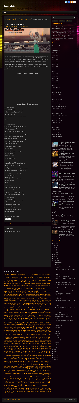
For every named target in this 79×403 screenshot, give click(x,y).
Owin (32, 364)
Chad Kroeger (43, 292)
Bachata (31, 2)
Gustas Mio (16, 321)
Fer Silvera (35, 315)
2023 (55, 250)
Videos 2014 (55, 64)
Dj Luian (48, 304)
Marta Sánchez (42, 351)
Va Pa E (33, 386)
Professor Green (48, 369)
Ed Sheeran (48, 306)
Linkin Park (42, 340)
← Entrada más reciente (10, 223)
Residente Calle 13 (43, 370)
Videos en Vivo (55, 139)
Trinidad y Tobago (47, 385)
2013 (55, 353)
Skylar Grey (22, 378)
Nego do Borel (39, 359)
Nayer (32, 359)
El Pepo (23, 309)
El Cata (32, 307)
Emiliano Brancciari (19, 312)
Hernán (23, 322)
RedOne (29, 370)
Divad (37, 304)
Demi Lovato (24, 303)
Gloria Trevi (23, 319)
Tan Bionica (37, 381)
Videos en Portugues (57, 136)
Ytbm (50, 391)
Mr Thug (35, 358)
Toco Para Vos (12, 385)
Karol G (46, 331)
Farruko (9, 315)
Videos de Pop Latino (57, 113)
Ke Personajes (20, 333)
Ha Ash (42, 321)
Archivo (69, 20)
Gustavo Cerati (21, 321)
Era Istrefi (39, 312)
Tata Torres (46, 381)
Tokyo (18, 385)
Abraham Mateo (47, 274)
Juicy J (35, 330)
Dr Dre (16, 306)
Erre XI (42, 312)
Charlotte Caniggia (18, 294)
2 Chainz (16, 274)
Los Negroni (10, 343)
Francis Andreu (14, 316)
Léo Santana (33, 345)
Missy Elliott (8, 358)
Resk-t (49, 370)
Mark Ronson (18, 351)
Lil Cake (26, 340)
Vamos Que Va (21, 388)
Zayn (6, 392)
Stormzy (13, 381)
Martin (47, 351)
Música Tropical (56, 45)
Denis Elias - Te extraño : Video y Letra (64, 320)
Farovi (6, 315)
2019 (55, 258)
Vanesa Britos (28, 388)
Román (29, 373)
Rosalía (36, 373)
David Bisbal (33, 301)
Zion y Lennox (10, 392)
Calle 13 (33, 289)
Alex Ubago (40, 277)
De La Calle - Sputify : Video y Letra (63, 282)
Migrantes (14, 357)
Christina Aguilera (34, 295)
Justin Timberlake (20, 331)
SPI (47, 373)
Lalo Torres (22, 338)
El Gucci (48, 307)
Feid (22, 315)
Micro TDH (8, 357)
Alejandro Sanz (19, 277)
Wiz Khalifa (21, 391)
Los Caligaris (35, 341)
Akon (46, 276)
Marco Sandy (8, 349)
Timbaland (42, 384)
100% (5, 274)
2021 (55, 254)
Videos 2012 (55, 59)
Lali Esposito (11, 338)
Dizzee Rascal (41, 304)
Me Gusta (6, 355)
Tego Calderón (8, 382)
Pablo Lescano (14, 366)
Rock (40, 2)
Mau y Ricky (26, 354)
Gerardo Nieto (31, 318)
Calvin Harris (48, 289)
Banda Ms (14, 285)
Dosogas (13, 306)
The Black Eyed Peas (29, 382)
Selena (5, 376)
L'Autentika (30, 334)
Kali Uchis (26, 331)
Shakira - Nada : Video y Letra (62, 314)
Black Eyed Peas (24, 287)
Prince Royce (41, 369)
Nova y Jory (30, 362)
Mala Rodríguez (38, 346)
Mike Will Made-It (26, 357)
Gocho (27, 319)
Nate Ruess (21, 359)
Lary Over (29, 338)
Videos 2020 (55, 78)
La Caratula (49, 334)
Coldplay (33, 297)
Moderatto (15, 358)
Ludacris (9, 345)
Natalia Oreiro (10, 359)
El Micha (9, 309)
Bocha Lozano (46, 287)
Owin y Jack (36, 364)
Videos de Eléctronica (57, 99)
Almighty (40, 279)
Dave (29, 301)
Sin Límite (11, 378)
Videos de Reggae (56, 118)
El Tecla (12, 311)
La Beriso (45, 334)
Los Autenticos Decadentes (17, 341)
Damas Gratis (33, 300)
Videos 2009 (55, 52)
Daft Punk (17, 300)
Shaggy (26, 376)
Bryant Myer (35, 288)
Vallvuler (17, 388)
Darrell (26, 301)
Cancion (13, 18)
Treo (43, 385)
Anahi (33, 280)
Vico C (10, 389)
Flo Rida (9, 316)
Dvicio (33, 306)
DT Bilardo (48, 298)
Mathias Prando (14, 354)
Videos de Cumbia (56, 97)
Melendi (10, 355)
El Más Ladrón (14, 309)
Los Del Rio (47, 341)
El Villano (31, 311)
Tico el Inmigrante (33, 384)
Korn (16, 334)
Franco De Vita (20, 316)
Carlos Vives (14, 292)
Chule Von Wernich (47, 295)
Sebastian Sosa (32, 375)
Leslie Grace (17, 340)
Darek (24, 301)
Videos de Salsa (56, 125)
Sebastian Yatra (46, 375)
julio (56, 329)
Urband (26, 386)
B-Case (18, 283)
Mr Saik (32, 358)
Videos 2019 (55, 76)
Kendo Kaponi (30, 333)
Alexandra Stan (6, 279)
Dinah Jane (34, 304)
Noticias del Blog (56, 48)
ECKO (44, 306)
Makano (33, 346)
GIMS (50, 316)
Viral (27, 389)
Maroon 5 (36, 351)
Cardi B (40, 291)
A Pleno (22, 274)
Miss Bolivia (46, 357)
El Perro (27, 309)
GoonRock (38, 319)
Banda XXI (26, 285)
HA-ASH (39, 321)
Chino (34, 294)
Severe (23, 376)
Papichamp (26, 366)
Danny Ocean (15, 301)
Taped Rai (42, 381)
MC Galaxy (40, 345)
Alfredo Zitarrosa (24, 279)
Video (16, 19)
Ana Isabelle (25, 280)
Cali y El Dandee (27, 289)
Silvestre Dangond (41, 376)
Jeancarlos (25, 325)
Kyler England (19, 334)
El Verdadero (19, 311)
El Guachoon (43, 307)
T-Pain (17, 381)
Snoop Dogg (27, 378)
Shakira (31, 377)
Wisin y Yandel (14, 391)
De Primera (14, 303)
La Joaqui (23, 335)
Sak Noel (49, 373)
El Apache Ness (14, 307)
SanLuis (14, 375)
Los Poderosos (24, 343)
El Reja (43, 309)
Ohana (33, 362)
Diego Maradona (20, 304)
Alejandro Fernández (11, 277)
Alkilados (36, 279)
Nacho (46, 358)
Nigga (44, 361)
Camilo (22, 291)
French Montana (38, 316)
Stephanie (49, 379)
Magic (6, 346)
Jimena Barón (26, 327)
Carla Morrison (45, 291)
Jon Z (12, 328)
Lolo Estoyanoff (7, 341)
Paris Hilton (41, 366)
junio (56, 331)
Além (48, 279)
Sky (19, 378)
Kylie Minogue (25, 334)
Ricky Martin (29, 372)
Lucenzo (49, 343)
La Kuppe (34, 335)
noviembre (57, 264)
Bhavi (13, 287)
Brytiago (45, 288)
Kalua (29, 331)
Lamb (25, 338)
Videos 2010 (55, 55)
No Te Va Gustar (12, 363)
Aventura (45, 281)
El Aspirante (20, 307)
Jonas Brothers (16, 328)
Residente (36, 370)
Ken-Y (26, 333)
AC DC (28, 274)
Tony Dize (27, 385)
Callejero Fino (38, 289)
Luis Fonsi (25, 345)
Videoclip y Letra (8, 5)
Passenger (49, 366)
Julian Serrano (39, 330)
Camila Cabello (17, 291)
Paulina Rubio (18, 367)
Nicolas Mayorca (34, 361)
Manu (27, 348)
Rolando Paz (11, 373)
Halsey (45, 321)
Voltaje (29, 389)
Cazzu (28, 292)
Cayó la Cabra (24, 292)
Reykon (5, 372)
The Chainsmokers (37, 382)
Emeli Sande (6, 312)
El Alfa (10, 307)
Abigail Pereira (41, 274)
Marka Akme (24, 351)
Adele (10, 276)
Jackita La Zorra (33, 324)
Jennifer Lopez (31, 326)
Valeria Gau (11, 388)
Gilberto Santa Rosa (10, 319)
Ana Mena (29, 280)
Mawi (30, 354)
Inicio (5, 12)
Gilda (15, 319)
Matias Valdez (20, 354)
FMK (27, 313)
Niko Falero (48, 361)
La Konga (29, 335)
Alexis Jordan (12, 279)
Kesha (39, 333)
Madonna (46, 345)
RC (11, 370)
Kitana (14, 334)
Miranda (42, 357)
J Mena (28, 324)
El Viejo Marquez (25, 311)
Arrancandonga (32, 281)
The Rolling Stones (21, 384)
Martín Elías (48, 352)
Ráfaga (45, 373)
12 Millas (7, 274)
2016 (55, 347)
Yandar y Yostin (33, 391)
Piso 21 (24, 369)
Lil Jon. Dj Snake (31, 340)
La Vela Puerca (45, 337)
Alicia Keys (30, 279)
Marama (37, 348)
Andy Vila (41, 280)
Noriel (26, 362)
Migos (11, 357)
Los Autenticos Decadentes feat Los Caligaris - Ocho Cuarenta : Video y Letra (67, 184)
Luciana (37, 18)
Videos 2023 (55, 85)
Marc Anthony (44, 348)
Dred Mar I (26, 306)
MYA (43, 345)
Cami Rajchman (7, 291)
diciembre (57, 262)
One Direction (47, 362)
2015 (55, 349)
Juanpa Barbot (29, 330)
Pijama (7, 369)
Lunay (29, 345)
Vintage (24, 389)
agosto (56, 327)
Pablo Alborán (7, 366)
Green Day (46, 319)
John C (43, 327)
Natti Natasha (27, 360)
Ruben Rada (40, 373)
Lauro (8, 340)
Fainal (42, 313)
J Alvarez (18, 324)
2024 (55, 247)
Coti (4, 298)
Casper (21, 292)
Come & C (37, 297)
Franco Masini (25, 316)
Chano (8, 294)
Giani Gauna (44, 318)
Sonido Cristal (7, 379)
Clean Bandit (24, 297)
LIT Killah (38, 334)
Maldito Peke (48, 346)
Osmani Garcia (28, 364)
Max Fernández (34, 354)
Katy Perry (9, 333)
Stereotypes (6, 381)
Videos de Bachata (56, 92)
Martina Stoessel (41, 352)
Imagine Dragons (48, 322)
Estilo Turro (49, 312)
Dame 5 (38, 300)
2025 (55, 245)
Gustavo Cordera (28, 321)
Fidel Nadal (47, 315)
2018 (9, 18)
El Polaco (31, 309)
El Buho (28, 307)
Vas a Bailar (35, 388)
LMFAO (41, 334)
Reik (32, 370)
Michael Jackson (44, 355)
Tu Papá (12, 386)
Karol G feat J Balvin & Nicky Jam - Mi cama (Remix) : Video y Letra (67, 173)
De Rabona (19, 303)
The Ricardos (14, 384)
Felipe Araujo (26, 315)
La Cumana (10, 335)
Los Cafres (31, 341)
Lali (7, 338)
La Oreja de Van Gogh (16, 337)
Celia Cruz (32, 292)
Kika (10, 334)
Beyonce (10, 287)
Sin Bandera (6, 378)
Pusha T (5, 370)
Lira (46, 340)
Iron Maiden (13, 324)
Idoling (39, 322)
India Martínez (7, 324)
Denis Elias (29, 303)
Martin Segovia (28, 352)
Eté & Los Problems (7, 313)
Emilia (14, 312)
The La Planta (48, 382)
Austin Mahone (40, 281)
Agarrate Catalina (24, 276)
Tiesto (39, 384)
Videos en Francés (56, 129)
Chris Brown (17, 295)
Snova (32, 378)
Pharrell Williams (44, 367)
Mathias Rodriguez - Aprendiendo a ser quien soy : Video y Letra (66, 153)
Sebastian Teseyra (38, 375)
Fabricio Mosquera (32, 313)
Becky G (35, 285)
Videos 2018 (21, 19)
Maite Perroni (9, 346)
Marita (5, 351)
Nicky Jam (22, 361)
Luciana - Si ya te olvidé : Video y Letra (16, 24)
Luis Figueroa (19, 345)
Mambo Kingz (13, 348)
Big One (15, 287)
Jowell (33, 328)
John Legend (47, 327)
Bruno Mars (30, 288)
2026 (55, 243)
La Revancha (29, 337)
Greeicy (42, 319)
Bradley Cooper (10, 288)
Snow (34, 378)
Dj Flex (45, 304)
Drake (23, 306)
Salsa (26, 2)
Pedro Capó (30, 367)
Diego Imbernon (14, 304)
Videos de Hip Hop (56, 101)
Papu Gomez (31, 366)
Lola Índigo (49, 340)
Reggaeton (16, 2)
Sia (35, 376)
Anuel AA (12, 281)
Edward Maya (6, 307)
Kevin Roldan (43, 333)
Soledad (43, 378)
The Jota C (43, 382)
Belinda (39, 285)
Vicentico (49, 388)
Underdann (22, 386)
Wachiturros (37, 389)
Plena (5, 2)
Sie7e (37, 376)
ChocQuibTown (47, 294)
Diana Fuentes (8, 304)
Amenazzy (9, 280)
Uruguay (12, 19)
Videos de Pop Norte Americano (60, 115)
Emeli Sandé (10, 312)
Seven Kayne (19, 376)
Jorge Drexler (23, 328)
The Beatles (22, 382)
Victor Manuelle (15, 389)
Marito (7, 351)
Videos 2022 (55, 83)
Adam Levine (6, 276)
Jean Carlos (21, 325)
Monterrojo (25, 358)
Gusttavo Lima (35, 321)
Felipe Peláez (31, 315)
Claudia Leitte (19, 297)
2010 (55, 359)
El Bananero (25, 307)
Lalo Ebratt (17, 338)
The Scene (27, 384)
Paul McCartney (11, 367)
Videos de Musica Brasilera (58, 108)
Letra (33, 18)
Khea (47, 333)
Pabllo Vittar (49, 364)
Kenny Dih (35, 333)
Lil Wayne (37, 340)
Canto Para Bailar (35, 291)
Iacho (36, 322)
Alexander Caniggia (47, 277)
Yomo (48, 391)
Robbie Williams (46, 372)
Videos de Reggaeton (57, 120)
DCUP (45, 298)
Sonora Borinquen (32, 379)
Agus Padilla (33, 276)
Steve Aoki (10, 381)
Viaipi (46, 388)
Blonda (36, 287)
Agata (29, 276)
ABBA (25, 274)
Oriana (5, 364)
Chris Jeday (22, 295)
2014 (55, 351)
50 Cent (19, 274)
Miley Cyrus (37, 357)
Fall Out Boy (45, 313)
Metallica (18, 355)
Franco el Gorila (31, 316)
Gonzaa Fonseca (32, 319)
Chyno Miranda (7, 297)
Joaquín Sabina (32, 327)
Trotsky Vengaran (7, 386)
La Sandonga (35, 337)
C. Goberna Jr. (10, 289)
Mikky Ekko (32, 357)
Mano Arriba (22, 348)
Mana (17, 348)
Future (47, 316)
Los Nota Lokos (17, 343)
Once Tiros (42, 362)
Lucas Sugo (39, 343)
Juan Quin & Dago (18, 330)
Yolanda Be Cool (44, 391)
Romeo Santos (23, 373)
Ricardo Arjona (12, 372)
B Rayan (15, 283)
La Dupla (15, 335)
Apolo (19, 281)
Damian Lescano (44, 300)
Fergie (43, 315)
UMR (15, 387)
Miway (11, 358)
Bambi (10, 285)
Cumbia (9, 2)
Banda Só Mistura (20, 285)
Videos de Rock (56, 122)
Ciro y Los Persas (13, 297)
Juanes (24, 330)
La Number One (9, 337)
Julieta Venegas (45, 330)
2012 (55, 355)
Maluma (7, 348)
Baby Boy (27, 283)
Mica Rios (22, 355)
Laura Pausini (45, 338)
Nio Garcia (6, 362)
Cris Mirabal (7, 298)
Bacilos (39, 283)
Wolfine (25, 391)
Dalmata (27, 300)
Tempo (12, 382)
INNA (34, 322)
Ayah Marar (11, 283)
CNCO (16, 290)
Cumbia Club (33, 298)
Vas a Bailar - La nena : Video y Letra (63, 287)
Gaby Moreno (6, 318)
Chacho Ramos (37, 292)
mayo (56, 333)
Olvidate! (37, 362)
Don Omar (8, 306)
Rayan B (25, 370)
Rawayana (22, 370)
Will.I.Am (47, 389)
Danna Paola (9, 301)
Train (41, 385)
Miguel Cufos (20, 357)
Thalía (15, 382)
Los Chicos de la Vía (41, 341)
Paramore (36, 366)
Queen (8, 370)
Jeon (36, 325)
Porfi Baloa (35, 369)
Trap (21, 2)
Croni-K (17, 298)
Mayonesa (39, 354)
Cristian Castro (13, 298)
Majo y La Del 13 (16, 346)
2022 (55, 252)
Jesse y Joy (45, 325)
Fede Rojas (19, 315)
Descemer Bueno (36, 303)
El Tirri (15, 311)
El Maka (5, 309)
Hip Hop (45, 2)
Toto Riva (32, 385)
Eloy (45, 311)
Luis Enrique (14, 345)
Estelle (45, 312)
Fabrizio (39, 313)
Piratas (21, 369)
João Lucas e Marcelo (45, 328)
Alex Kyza (25, 277)
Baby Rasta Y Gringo (33, 283)
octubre (57, 323)
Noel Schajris (21, 362)
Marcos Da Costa (16, 350)
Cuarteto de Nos (24, 298)
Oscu (24, 364)
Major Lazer (24, 346)
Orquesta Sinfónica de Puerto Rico (16, 364)
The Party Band (7, 384)
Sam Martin (6, 375)
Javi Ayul (14, 325)
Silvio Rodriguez (48, 376)
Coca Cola (29, 297)
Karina (43, 331)
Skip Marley (15, 378)
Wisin (8, 391)
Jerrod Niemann (40, 325)
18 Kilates (11, 274)
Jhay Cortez (11, 327)
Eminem (25, 312)
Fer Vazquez (39, 315)
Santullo (17, 375)
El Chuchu (35, 307)
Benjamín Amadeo (44, 285)
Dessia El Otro (43, 303)
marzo (56, 337)
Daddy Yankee (9, 300)
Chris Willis (27, 295)
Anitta (8, 281)
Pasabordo (45, 366)
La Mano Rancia (42, 335)
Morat (29, 358)
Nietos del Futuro (40, 361)
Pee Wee (34, 367)
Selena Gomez (10, 376)
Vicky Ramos (6, 389)
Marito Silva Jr (11, 351)
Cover (17, 18)
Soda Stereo (38, 378)
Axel (8, 283)
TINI (19, 381)
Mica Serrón (27, 355)
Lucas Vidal (46, 343)
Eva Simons (19, 313)
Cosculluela (48, 297)
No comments (24, 26)
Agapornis (18, 276)
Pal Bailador (21, 366)
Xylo (28, 391)
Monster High (20, 358)
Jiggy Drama (20, 327)
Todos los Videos (56, 50)
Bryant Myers (40, 288)
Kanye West (33, 331)
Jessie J (50, 325)
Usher (29, 386)
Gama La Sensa (12, 318)
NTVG (42, 358)
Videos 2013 (55, 62)
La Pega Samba (24, 337)
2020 (55, 256)
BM (22, 283)
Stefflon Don (44, 379)
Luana (33, 343)
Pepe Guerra (38, 367)
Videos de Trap (55, 127)
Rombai (16, 373)
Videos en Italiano (56, 134)
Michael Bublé (37, 355)
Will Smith (42, 389)
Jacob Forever (40, 324)
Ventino (39, 388)
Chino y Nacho (40, 294)
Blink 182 (33, 287)
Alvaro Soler (44, 279)
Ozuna (41, 364)
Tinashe (46, 384)
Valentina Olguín (45, 386)
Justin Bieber (12, 331)
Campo (25, 291)
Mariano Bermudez (32, 349)
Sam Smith (10, 375)
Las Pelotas (40, 338)
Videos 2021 (55, 80)
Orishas (7, 364)
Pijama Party (11, 369)
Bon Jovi (5, 288)
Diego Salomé (27, 304)
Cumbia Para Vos (40, 298)
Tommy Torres (22, 385)
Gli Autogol (19, 319)
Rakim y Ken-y (16, 370)
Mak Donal (29, 346)
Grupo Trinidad (8, 321)
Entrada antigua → (46, 223)
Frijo (42, 316)
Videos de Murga (56, 104)
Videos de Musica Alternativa (59, 106)
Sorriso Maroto (39, 379)
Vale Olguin (39, 386)
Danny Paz (20, 301)
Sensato (15, 376)
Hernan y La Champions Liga (15, 322)
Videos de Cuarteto (56, 94)
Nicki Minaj (16, 361)
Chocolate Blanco (10, 295)
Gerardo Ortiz (38, 318)
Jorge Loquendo (28, 328)
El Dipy (38, 307)
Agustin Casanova (40, 276)
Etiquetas (62, 20)
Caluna (43, 289)
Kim (11, 334)
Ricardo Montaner (21, 372)
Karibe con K (38, 331)
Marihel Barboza (40, 349)
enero (56, 342)
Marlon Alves (31, 351)
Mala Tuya (43, 346)
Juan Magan (12, 330)
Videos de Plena (28, 19)
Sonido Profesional (15, 379)
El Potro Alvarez (36, 309)
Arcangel (23, 281)
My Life (39, 358)
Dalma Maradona (23, 300)
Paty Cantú (6, 367)
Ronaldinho (33, 373)
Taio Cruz (27, 381)
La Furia (18, 335)
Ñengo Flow (22, 392)
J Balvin (23, 324)
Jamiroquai (49, 324)
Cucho (29, 298)
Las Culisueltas (34, 338)
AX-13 (31, 274)
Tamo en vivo (31, 381)
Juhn (33, 330)
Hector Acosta (6, 322)
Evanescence (24, 313)
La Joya (26, 335)
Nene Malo (45, 359)
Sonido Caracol (48, 378)
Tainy (23, 381)
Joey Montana (38, 327)
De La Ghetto (9, 303)
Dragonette (20, 306)
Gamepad (17, 318)
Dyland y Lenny (38, 306)
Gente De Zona (23, 318)
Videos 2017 (55, 71)
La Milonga (48, 335)
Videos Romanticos (56, 90)
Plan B (31, 369)
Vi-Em (42, 388)
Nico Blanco (28, 361)
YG (29, 391)
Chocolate (5, 295)
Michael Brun (32, 355)
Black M (29, 287)
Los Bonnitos (26, 341)
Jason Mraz (10, 325)
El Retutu (48, 309)
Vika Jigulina (21, 389)
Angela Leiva (46, 280)
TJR (21, 381)
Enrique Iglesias (32, 312)
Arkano (27, 281)
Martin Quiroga (21, 352)
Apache (16, 281)
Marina (44, 349)
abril (56, 335)
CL (13, 289)
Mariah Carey (24, 349)
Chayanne (30, 294)
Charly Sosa (25, 294)
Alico (33, 279)
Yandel (39, 391)
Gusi (13, 321)
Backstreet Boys (44, 283)
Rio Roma (40, 372)
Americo (13, 280)
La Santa (40, 337)
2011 (55, 357)
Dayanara (46, 301)
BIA (20, 283)
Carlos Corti (9, 292)
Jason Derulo (6, 325)
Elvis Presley (48, 311)
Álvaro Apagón (17, 392)
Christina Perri (41, 295)
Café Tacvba (20, 289)
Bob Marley (40, 287)
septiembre (58, 325)
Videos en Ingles (56, 132)
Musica (41, 18)
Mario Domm (48, 349)
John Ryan (9, 328)
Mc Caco (43, 354)
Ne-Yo (35, 359)
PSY (45, 364)
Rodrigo (7, 373)
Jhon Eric (16, 327)
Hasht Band (49, 321)
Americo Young (19, 280)
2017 (55, 345)
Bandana (30, 285)
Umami (18, 386)
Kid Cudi (7, 334)
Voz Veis (33, 389)
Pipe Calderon (17, 369)
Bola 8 (50, 287)
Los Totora (29, 343)
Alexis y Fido (18, 279)
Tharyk (18, 382)
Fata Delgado (14, 315)
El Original (19, 309)
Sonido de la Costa (24, 379)
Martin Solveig (34, 352)
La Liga (37, 335)
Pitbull (28, 369)
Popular (55, 20)
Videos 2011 (55, 57)
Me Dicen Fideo (48, 354)
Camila (12, 291)
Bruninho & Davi (24, 288)
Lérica (36, 345)
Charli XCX (12, 294)
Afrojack (13, 276)
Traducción (37, 385)
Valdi (36, 386)
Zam (4, 392)
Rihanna (35, 372)
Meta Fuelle (14, 355)
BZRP (24, 283)
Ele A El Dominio (36, 311)
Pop (36, 2)
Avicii (48, 281)
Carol (18, 292)
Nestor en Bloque (9, 361)
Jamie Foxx (45, 324)
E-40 (42, 306)
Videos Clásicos (56, 87)
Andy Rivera (36, 280)
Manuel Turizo (31, 348)
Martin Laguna (9, 352)
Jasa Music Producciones (25, 18)
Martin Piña (15, 352)
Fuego (45, 316)
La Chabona (6, 335)
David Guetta (40, 302)
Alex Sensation (30, 277)
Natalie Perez (15, 359)
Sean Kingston (22, 375)
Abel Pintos (35, 274)
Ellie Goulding (42, 311)
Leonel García (11, 340)
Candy (29, 291)
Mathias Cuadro (7, 354)
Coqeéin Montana (42, 297)
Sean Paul (27, 375)
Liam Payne (22, 340)
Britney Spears (16, 288)
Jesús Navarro (6, 327)
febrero (57, 340)
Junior (7, 331)
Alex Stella (36, 277)
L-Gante (34, 334)
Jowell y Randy (37, 328)
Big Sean (19, 287)
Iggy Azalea (42, 322)
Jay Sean (17, 325)
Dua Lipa (30, 306)
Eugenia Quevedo (14, 313)
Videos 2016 (55, 69)
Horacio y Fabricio (29, 322)
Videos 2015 (55, 66)
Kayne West (14, 333)
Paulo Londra (24, 367)
